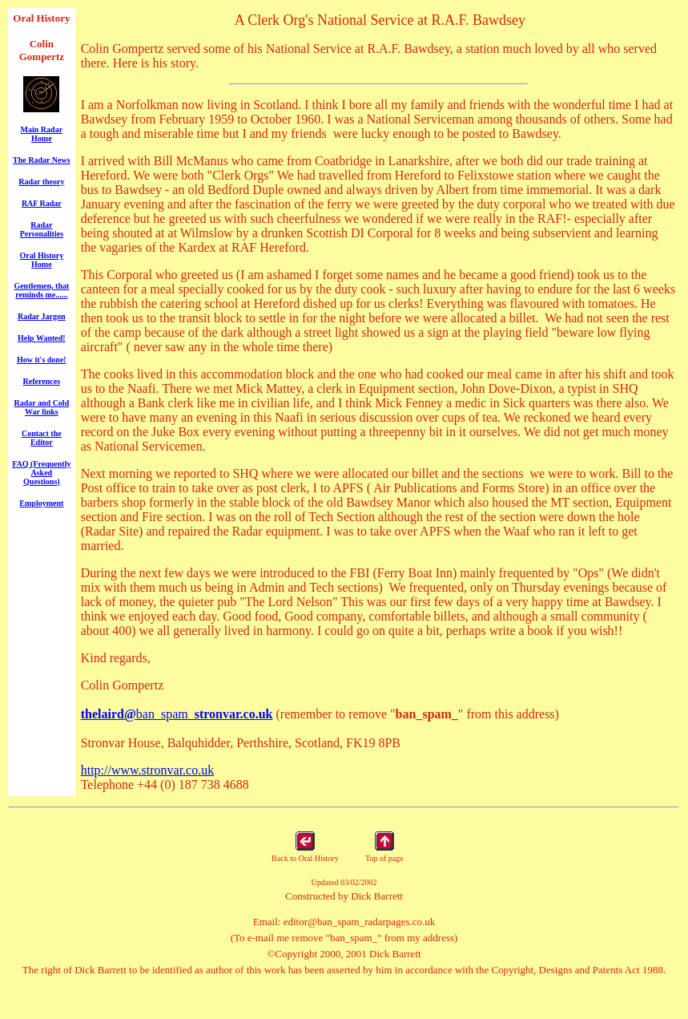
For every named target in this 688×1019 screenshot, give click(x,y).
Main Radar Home (42, 134)
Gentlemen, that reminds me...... (41, 290)
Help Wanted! (42, 338)
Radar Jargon (42, 316)
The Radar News (41, 160)
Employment (41, 503)
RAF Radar (42, 203)
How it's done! (41, 359)
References (41, 381)
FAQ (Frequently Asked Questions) (41, 472)
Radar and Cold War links (41, 407)
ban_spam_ (177, 714)
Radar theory (41, 181)
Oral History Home (41, 260)
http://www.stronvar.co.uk (148, 770)
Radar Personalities (41, 229)
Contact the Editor (42, 438)
